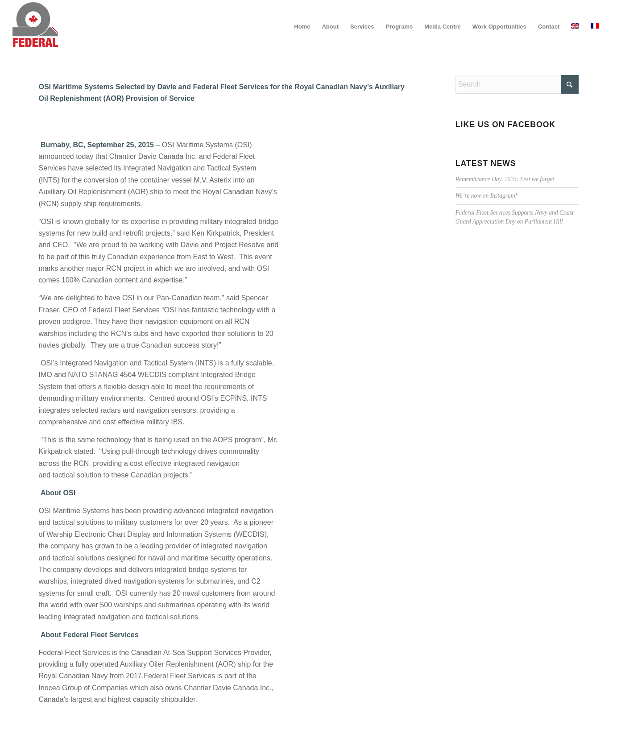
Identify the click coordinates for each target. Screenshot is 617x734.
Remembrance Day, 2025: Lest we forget (505, 179)
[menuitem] (302, 27)
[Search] (517, 84)
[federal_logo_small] (35, 27)
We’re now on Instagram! (486, 195)
